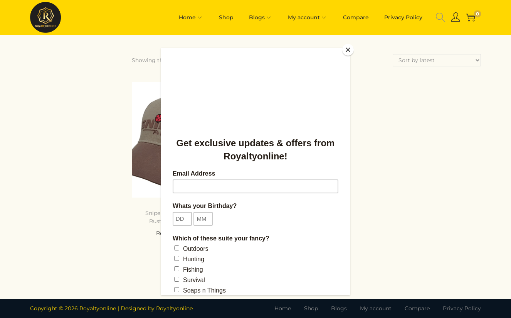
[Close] (348, 50)
